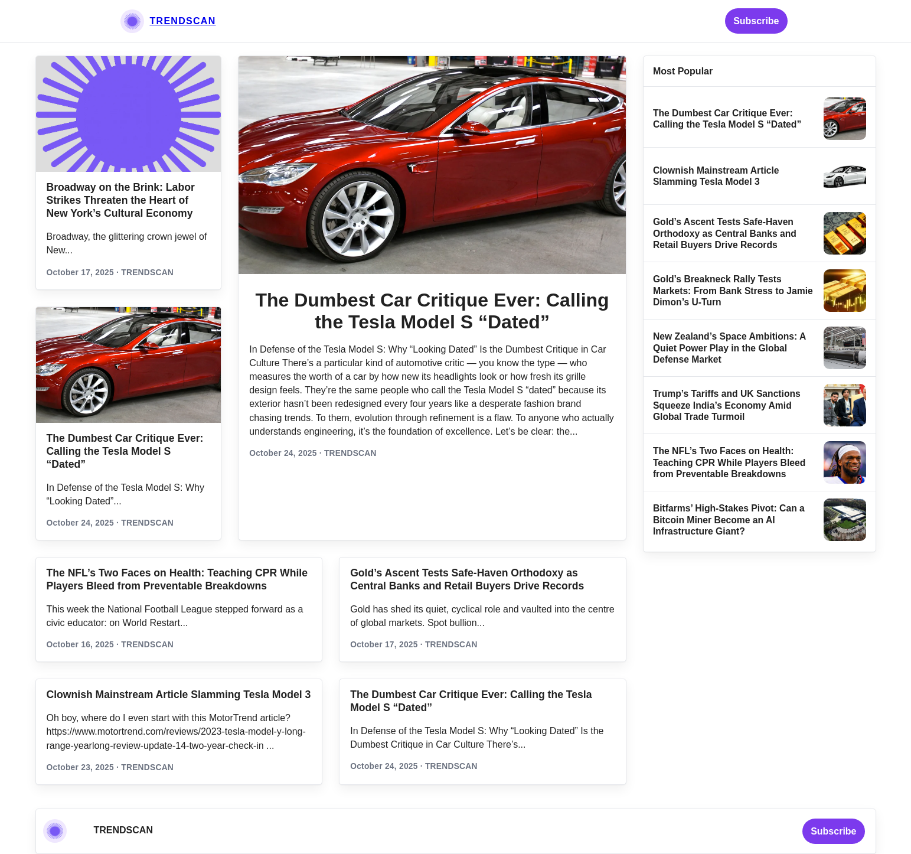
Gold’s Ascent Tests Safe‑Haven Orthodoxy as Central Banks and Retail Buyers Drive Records (724, 233)
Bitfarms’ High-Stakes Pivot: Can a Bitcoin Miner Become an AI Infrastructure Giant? (729, 519)
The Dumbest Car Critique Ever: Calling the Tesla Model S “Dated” (125, 451)
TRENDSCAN (183, 21)
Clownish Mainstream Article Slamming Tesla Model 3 (179, 694)
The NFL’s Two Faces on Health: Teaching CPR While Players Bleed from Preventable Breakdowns (729, 462)
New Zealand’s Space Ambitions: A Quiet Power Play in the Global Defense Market (729, 347)
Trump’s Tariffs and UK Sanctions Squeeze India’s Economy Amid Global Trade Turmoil (727, 405)
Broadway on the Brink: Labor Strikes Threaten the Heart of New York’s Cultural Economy (121, 200)
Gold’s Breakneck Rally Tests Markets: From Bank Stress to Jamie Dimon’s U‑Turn (733, 290)
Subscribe (756, 21)
